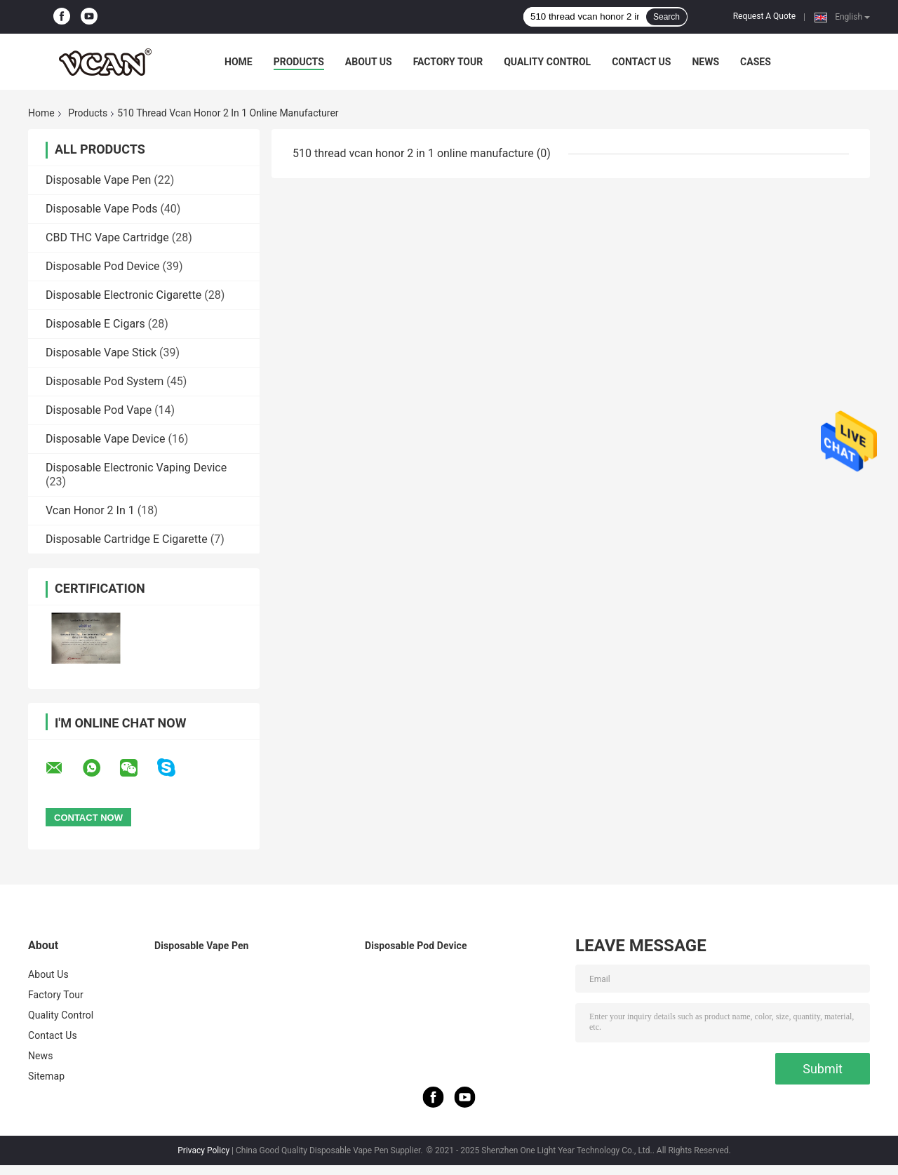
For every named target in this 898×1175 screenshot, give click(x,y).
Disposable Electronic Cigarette (123, 295)
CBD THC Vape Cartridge (107, 237)
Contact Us (641, 61)
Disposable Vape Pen (98, 180)
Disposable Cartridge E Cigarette (127, 539)
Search (666, 17)
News (705, 61)
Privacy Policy (203, 1150)
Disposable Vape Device (105, 438)
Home (238, 61)
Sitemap (46, 1076)
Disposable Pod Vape (99, 410)
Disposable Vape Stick (101, 352)
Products (299, 61)
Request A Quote (764, 16)
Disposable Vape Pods (101, 208)
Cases (755, 61)
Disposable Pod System (104, 381)
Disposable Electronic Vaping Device (136, 467)
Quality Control (547, 61)
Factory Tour (448, 61)
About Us (368, 61)
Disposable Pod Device (103, 266)
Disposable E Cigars (95, 323)
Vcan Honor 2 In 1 (90, 510)
